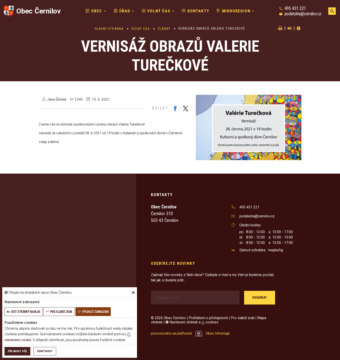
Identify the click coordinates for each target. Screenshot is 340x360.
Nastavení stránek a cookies (192, 322)
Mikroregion (233, 11)
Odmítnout (45, 351)
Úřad (122, 11)
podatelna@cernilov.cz (303, 13)
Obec (94, 11)
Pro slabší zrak (242, 318)
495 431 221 (295, 8)
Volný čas (156, 11)
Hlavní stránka (109, 29)
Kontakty (195, 11)
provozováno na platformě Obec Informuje (190, 333)
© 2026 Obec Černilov (168, 318)
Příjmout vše (17, 351)
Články (164, 29)
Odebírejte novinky (173, 263)
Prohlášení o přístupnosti (208, 318)
